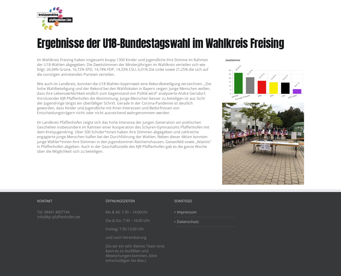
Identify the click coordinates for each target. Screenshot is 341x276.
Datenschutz (188, 221)
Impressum (187, 212)
